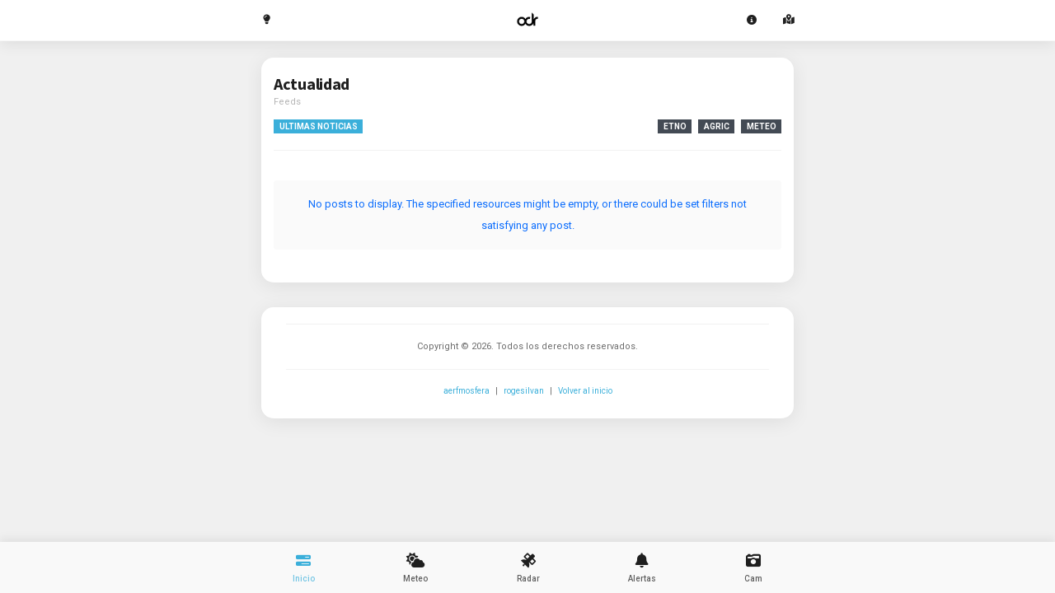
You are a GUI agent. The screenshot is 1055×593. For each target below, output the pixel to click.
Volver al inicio (585, 390)
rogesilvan (524, 390)
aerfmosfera (466, 390)
